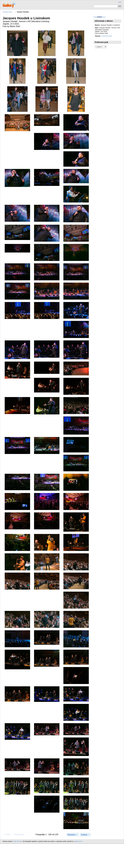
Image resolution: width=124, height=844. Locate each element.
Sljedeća (72, 834)
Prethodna (18, 834)
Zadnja (85, 834)
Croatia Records (106, 36)
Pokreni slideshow (99, 17)
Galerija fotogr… (8, 12)
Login (119, 2)
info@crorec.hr (78, 841)
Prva (6, 834)
